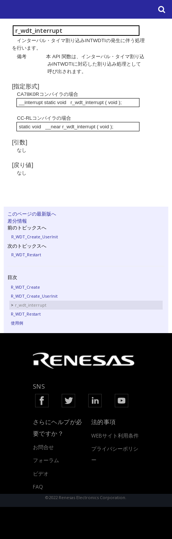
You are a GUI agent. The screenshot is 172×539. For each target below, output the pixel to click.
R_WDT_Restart (26, 254)
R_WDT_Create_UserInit (34, 236)
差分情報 (17, 220)
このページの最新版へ (31, 213)
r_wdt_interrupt (30, 305)
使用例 (17, 323)
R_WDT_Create (25, 287)
